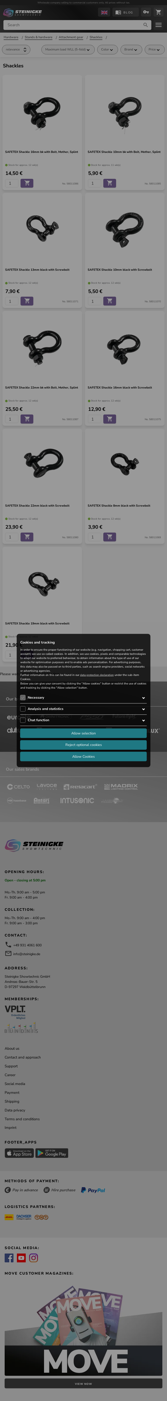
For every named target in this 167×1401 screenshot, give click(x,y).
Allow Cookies (83, 756)
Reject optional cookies (83, 744)
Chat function (38, 720)
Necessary (36, 697)
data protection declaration (97, 675)
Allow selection (83, 733)
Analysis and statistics (45, 709)
